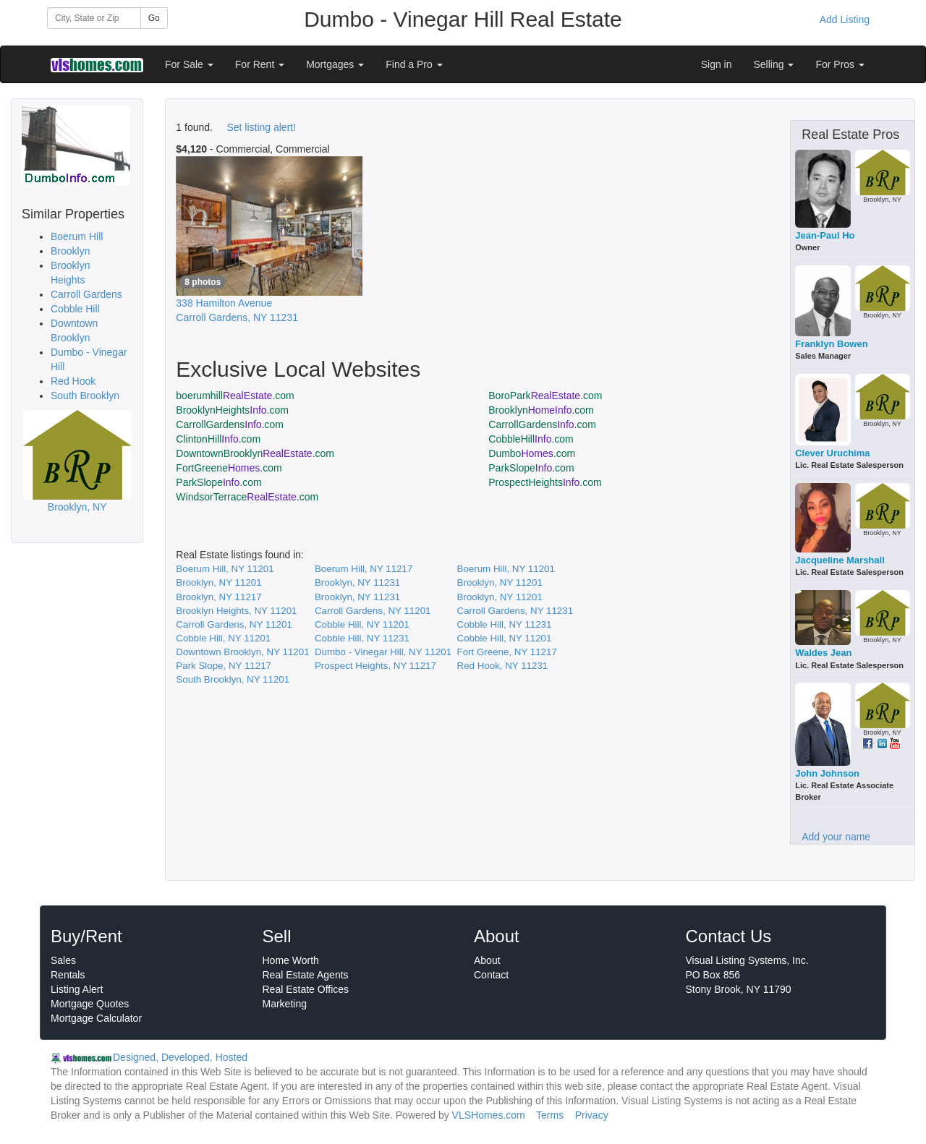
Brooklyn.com (541, 410)
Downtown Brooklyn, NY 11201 (242, 651)
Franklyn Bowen (831, 343)
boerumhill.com (235, 395)
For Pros (840, 64)
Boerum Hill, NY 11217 (363, 568)
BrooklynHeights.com (232, 410)
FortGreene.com (228, 468)
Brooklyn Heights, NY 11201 (236, 610)
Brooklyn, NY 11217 (218, 597)
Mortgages (335, 64)
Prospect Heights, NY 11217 (375, 665)
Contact (491, 975)
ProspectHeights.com (544, 482)
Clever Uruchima (832, 453)
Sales (63, 960)
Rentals (68, 975)
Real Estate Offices (306, 989)
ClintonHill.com (218, 439)
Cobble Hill (75, 309)
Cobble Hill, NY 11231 (504, 624)
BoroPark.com (545, 395)
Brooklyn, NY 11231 (357, 582)
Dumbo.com (531, 453)
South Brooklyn (85, 395)
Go (154, 18)
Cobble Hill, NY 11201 (362, 624)
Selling (774, 64)
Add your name (836, 836)
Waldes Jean (823, 652)
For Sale (189, 64)
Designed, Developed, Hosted (180, 1057)
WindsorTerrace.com (247, 497)
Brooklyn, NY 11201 (218, 582)
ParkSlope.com (531, 468)
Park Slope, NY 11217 (223, 665)
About (487, 960)
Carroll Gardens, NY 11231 (515, 610)
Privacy (591, 1115)
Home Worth (291, 960)
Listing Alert (77, 989)
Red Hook (73, 381)
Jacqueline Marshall (840, 560)
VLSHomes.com (488, 1115)
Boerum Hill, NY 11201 (224, 568)
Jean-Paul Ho (824, 235)
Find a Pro (414, 64)
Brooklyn (70, 251)
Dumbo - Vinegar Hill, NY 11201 (383, 651)
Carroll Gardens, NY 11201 (373, 610)
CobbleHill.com (531, 439)
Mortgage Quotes (90, 1003)
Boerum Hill (77, 236)
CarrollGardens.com (230, 424)
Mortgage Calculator (96, 1018)
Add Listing (845, 19)
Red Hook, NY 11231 (502, 665)
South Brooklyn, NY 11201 (232, 679)
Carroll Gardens (86, 294)
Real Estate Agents (306, 975)
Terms (550, 1115)
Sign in (716, 64)
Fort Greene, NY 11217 (507, 651)
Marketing (285, 1003)
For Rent (259, 64)
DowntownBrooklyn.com (255, 453)
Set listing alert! (261, 127)
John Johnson (827, 773)
